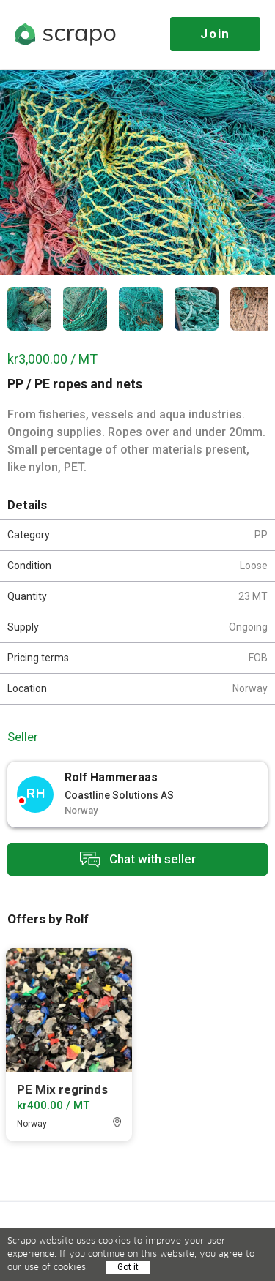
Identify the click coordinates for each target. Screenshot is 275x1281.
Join (215, 33)
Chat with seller (138, 859)
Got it (128, 1267)
